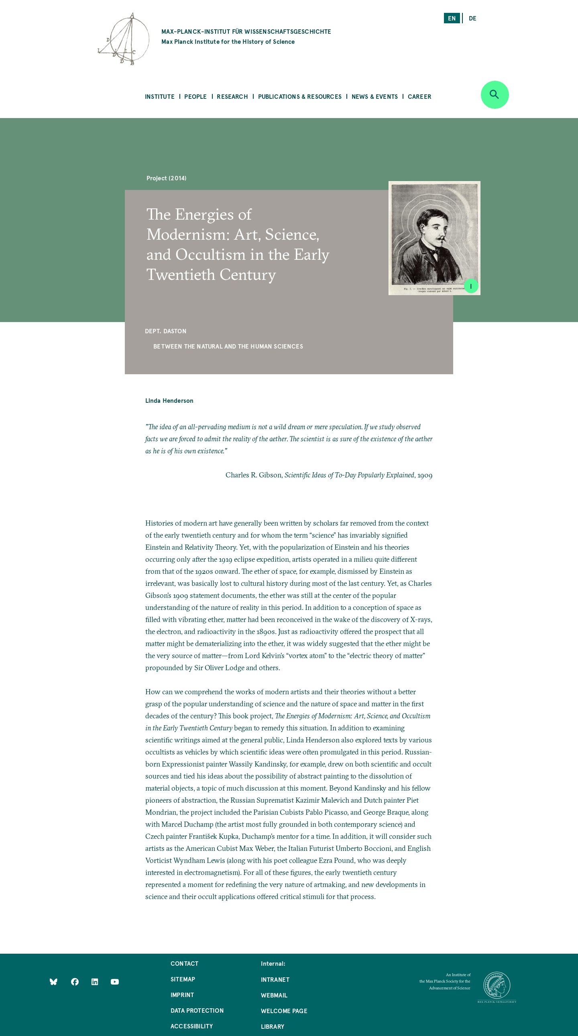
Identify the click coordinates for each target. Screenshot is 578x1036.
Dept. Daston (166, 330)
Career (419, 96)
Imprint (182, 994)
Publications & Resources (300, 96)
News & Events (375, 96)
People (195, 96)
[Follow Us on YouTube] (114, 981)
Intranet (275, 979)
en (452, 18)
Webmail (274, 995)
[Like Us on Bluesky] (53, 981)
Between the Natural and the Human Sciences (228, 346)
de (472, 18)
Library (272, 1026)
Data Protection (197, 1010)
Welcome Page (284, 1010)
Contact (184, 963)
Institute (160, 96)
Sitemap (183, 979)
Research (232, 96)
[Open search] (495, 95)
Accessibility (192, 1026)
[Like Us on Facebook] (75, 981)
